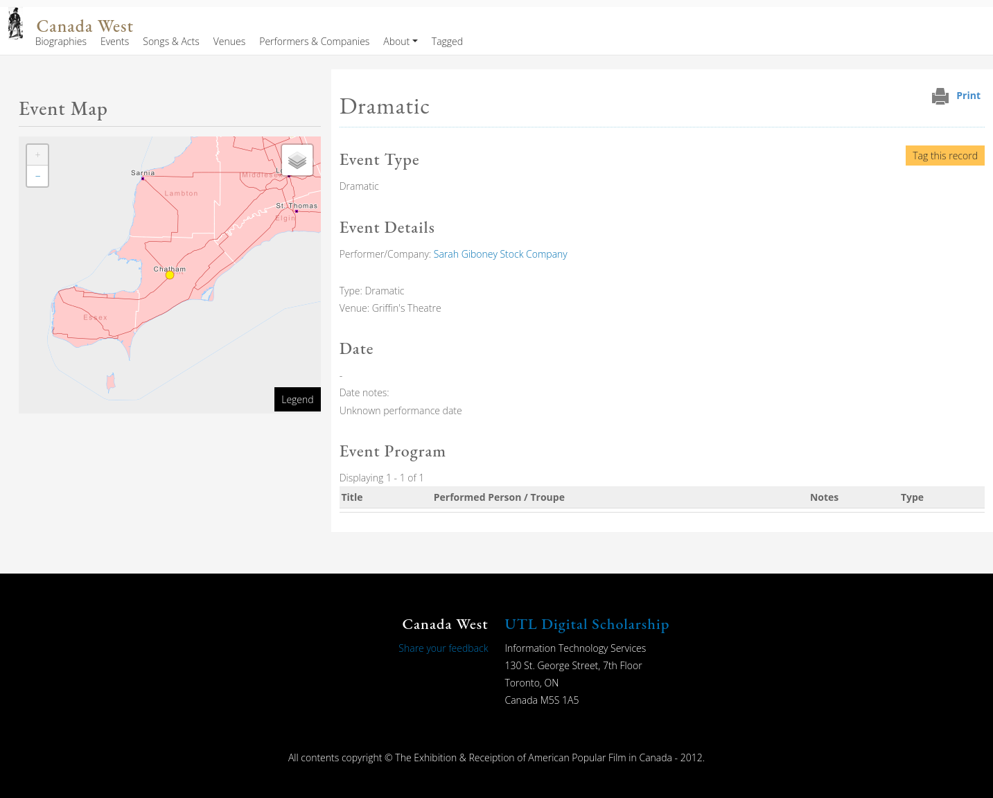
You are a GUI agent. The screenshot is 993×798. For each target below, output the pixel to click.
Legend (297, 399)
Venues (229, 41)
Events (114, 41)
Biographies (61, 41)
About (396, 41)
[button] (37, 155)
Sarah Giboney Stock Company (501, 253)
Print (968, 95)
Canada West (85, 26)
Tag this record (945, 155)
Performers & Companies (314, 41)
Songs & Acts (171, 41)
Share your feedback (443, 648)
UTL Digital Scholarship (587, 624)
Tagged (447, 41)
